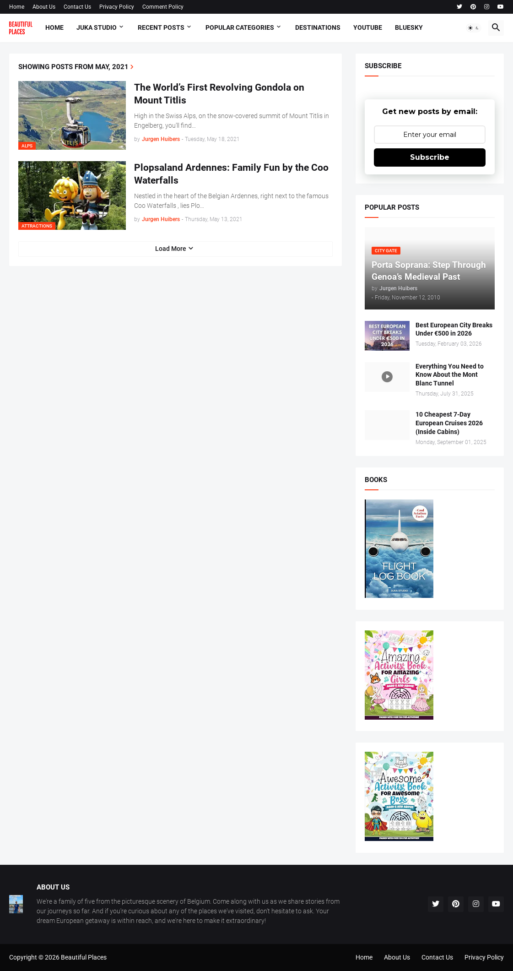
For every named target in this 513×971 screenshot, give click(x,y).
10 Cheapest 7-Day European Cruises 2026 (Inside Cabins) (449, 423)
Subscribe (429, 157)
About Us (43, 7)
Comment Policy (163, 7)
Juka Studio (96, 27)
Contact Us (77, 7)
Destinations (317, 27)
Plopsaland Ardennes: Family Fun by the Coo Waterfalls (231, 174)
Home (16, 7)
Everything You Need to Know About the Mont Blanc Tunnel (450, 375)
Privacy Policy (116, 7)
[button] (473, 28)
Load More (170, 248)
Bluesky (409, 27)
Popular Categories (239, 27)
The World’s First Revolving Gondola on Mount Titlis (219, 94)
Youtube (367, 27)
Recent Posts (161, 27)
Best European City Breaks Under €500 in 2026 (454, 329)
